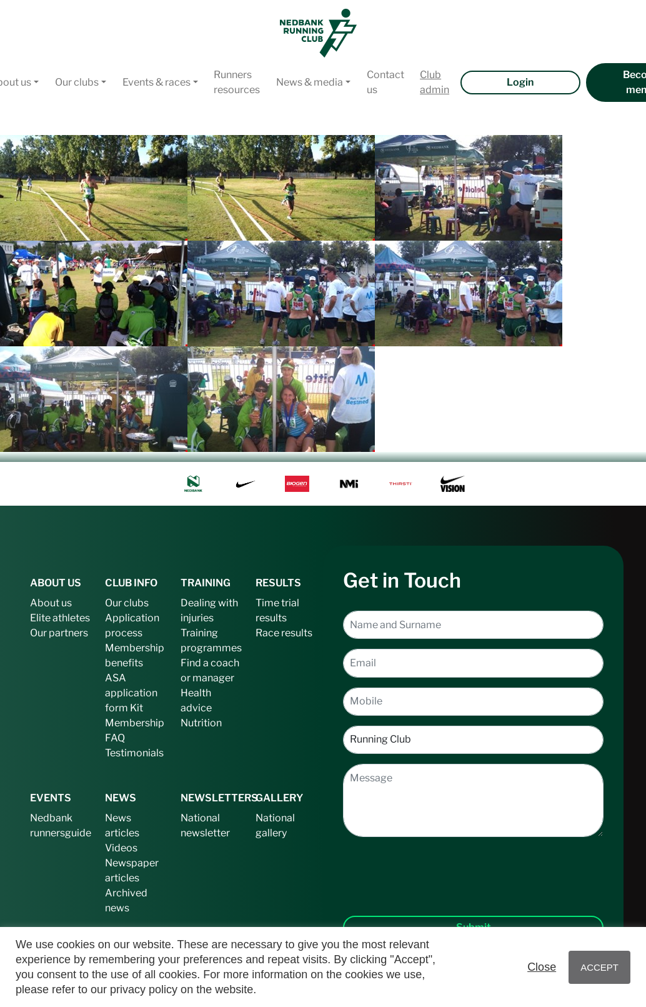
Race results (284, 633)
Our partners (59, 633)
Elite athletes (60, 618)
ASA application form (131, 693)
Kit (136, 708)
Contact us (385, 82)
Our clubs (77, 82)
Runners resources (237, 82)
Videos (121, 848)
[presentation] (474, 866)
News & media (309, 82)
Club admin (434, 82)
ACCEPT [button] (599, 967)
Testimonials (134, 753)
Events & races (156, 82)
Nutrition (201, 723)
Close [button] (541, 967)
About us (51, 603)
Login (520, 82)
